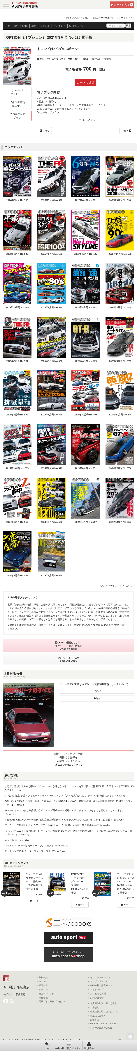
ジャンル (45, 25)
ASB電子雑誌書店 (17, 987)
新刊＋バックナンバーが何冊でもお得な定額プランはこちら (68, 759)
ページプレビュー (17, 92)
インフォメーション (76, 17)
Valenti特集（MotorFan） (19, 840)
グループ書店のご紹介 (101, 1027)
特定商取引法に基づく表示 (103, 1003)
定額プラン (76, 25)
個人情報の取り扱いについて (104, 1011)
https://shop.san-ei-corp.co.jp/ (90, 624)
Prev (125, 130)
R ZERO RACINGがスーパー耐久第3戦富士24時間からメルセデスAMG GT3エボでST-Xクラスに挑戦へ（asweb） (65, 819)
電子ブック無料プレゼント (52, 1001)
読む (97, 690)
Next (46, 130)
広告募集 (94, 1019)
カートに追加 (85, 82)
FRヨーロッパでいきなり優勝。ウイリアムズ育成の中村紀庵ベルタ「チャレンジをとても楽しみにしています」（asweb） (64, 812)
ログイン (47, 1045)
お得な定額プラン (17, 115)
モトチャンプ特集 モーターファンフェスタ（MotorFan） (35, 851)
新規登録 (89, 1045)
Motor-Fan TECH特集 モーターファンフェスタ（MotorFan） (37, 845)
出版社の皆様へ (98, 1015)
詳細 (97, 698)
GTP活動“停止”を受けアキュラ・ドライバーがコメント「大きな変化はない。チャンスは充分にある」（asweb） (65, 795)
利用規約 (94, 1007)
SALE (25, 25)
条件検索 (43, 997)
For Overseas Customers (103, 1023)
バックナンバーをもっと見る (117, 585)
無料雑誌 (43, 977)
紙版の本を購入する (17, 104)
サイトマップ (124, 17)
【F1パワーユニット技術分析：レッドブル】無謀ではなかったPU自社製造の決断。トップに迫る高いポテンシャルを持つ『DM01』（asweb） (68, 832)
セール (42, 981)
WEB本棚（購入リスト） (102, 985)
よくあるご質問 (98, 993)
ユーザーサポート (102, 17)
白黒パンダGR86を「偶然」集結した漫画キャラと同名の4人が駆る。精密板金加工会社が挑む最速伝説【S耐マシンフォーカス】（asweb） (69, 802)
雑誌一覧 (43, 985)
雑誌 (33, 25)
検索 (128, 25)
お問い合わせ (96, 997)
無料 (16, 25)
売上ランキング (46, 993)
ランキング (60, 25)
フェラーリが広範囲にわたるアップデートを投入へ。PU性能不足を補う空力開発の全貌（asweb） (58, 825)
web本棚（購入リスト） (68, 1045)
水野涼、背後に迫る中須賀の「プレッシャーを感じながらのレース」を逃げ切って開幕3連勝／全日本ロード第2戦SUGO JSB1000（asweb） (69, 788)
